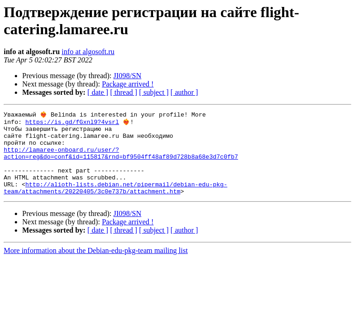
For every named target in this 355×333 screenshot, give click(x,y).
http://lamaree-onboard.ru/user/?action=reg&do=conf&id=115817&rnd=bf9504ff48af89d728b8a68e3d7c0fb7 (121, 161)
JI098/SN (127, 76)
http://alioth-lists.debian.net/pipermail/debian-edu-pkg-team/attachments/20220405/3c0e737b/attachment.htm (115, 202)
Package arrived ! (127, 84)
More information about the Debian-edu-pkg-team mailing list (96, 266)
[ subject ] (154, 92)
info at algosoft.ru (87, 52)
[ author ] (184, 92)
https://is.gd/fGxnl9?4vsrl (72, 123)
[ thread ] (123, 92)
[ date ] (97, 92)
